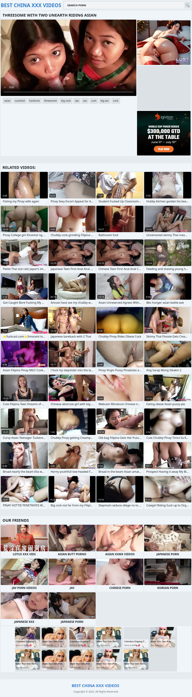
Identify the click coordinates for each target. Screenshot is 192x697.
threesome (50, 100)
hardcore (34, 100)
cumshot (20, 100)
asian (7, 100)
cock (115, 100)
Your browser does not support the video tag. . (68, 58)
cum (93, 100)
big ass (105, 100)
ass (85, 100)
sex (77, 100)
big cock (66, 100)
